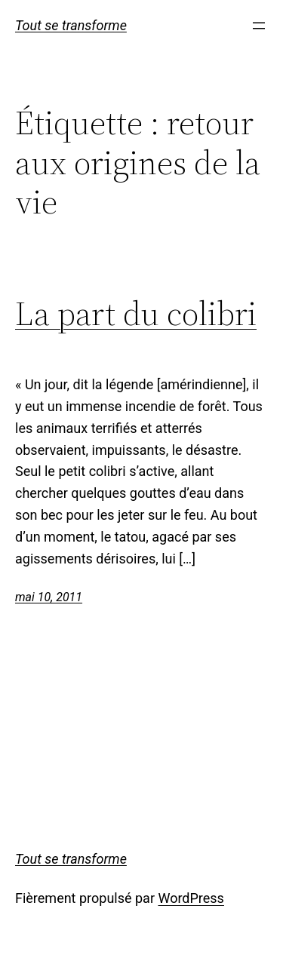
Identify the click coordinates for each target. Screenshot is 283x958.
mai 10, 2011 (48, 597)
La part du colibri (136, 314)
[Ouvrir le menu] (259, 26)
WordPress (190, 898)
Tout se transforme (71, 25)
